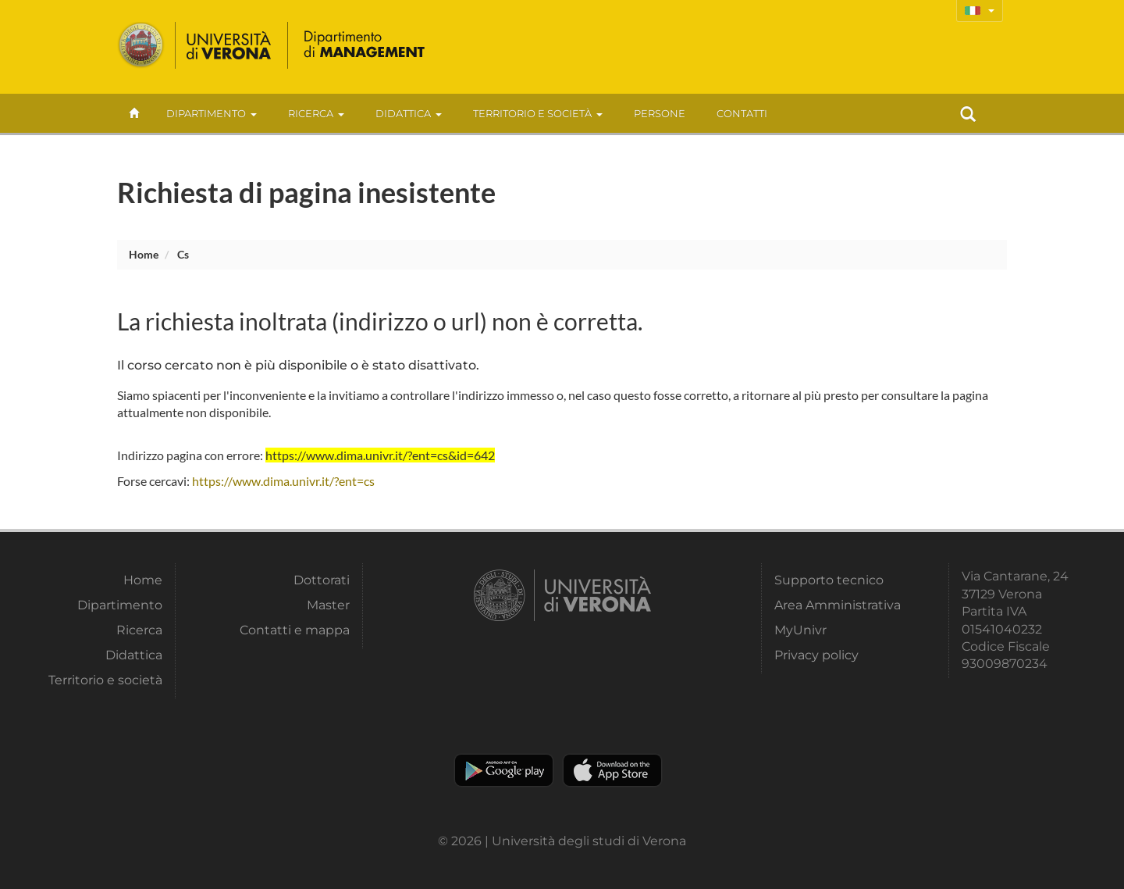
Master (328, 605)
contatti (742, 113)
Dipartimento (211, 113)
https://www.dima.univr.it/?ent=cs (283, 480)
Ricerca (316, 113)
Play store (504, 770)
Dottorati (321, 580)
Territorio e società (538, 113)
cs (183, 254)
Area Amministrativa (837, 605)
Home (143, 254)
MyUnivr (800, 630)
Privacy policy (816, 655)
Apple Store (612, 770)
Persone (659, 113)
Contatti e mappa (295, 630)
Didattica (408, 113)
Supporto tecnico (829, 580)
